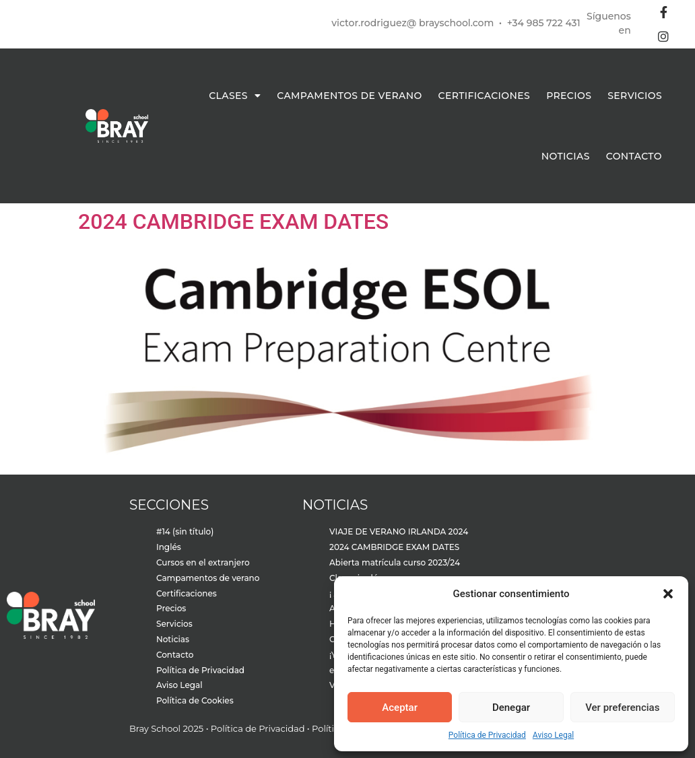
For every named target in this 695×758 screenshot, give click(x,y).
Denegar (511, 707)
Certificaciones (484, 96)
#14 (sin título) (184, 531)
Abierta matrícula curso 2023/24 (394, 562)
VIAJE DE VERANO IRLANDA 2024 (398, 531)
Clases (235, 95)
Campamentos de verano (349, 96)
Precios (568, 96)
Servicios (634, 96)
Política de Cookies (195, 700)
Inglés (168, 547)
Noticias (565, 156)
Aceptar (400, 707)
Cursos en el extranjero (203, 562)
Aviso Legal (553, 735)
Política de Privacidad (487, 735)
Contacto (634, 156)
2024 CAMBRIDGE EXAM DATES (233, 221)
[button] (668, 593)
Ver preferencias (622, 707)
